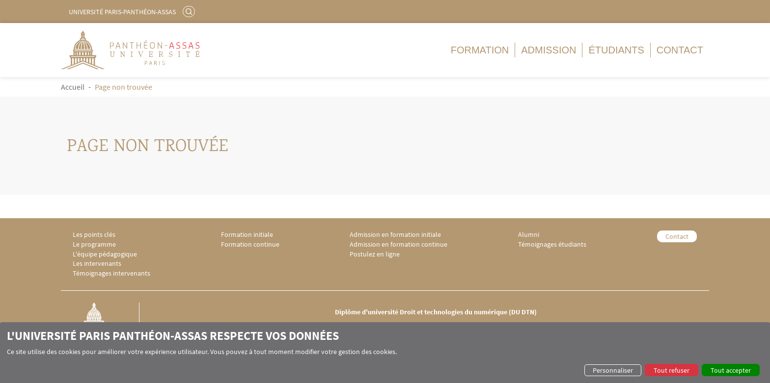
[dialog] (385, 352)
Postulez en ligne (375, 254)
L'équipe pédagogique (105, 254)
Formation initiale (247, 234)
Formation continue (250, 244)
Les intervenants (97, 263)
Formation (480, 50)
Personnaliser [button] (613, 370)
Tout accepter (731, 370)
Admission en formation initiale (395, 234)
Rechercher (190, 11)
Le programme (94, 244)
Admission (548, 50)
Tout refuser (671, 370)
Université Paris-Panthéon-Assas (122, 11)
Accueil (72, 87)
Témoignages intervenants (111, 273)
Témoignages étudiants (552, 244)
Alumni (528, 234)
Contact (680, 50)
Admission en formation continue (398, 244)
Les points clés (94, 234)
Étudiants (616, 50)
